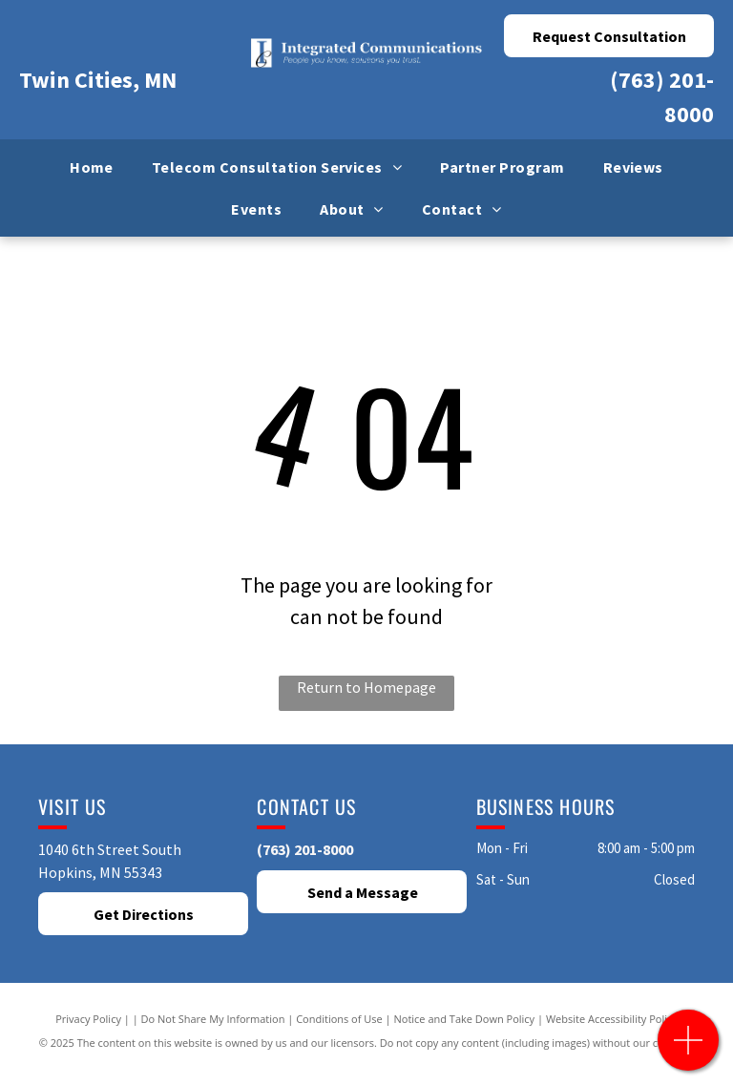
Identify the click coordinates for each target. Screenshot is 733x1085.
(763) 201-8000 (305, 849)
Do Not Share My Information (213, 1019)
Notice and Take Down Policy (464, 1019)
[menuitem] (92, 167)
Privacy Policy (88, 1019)
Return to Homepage (366, 687)
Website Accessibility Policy (612, 1019)
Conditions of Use (339, 1019)
